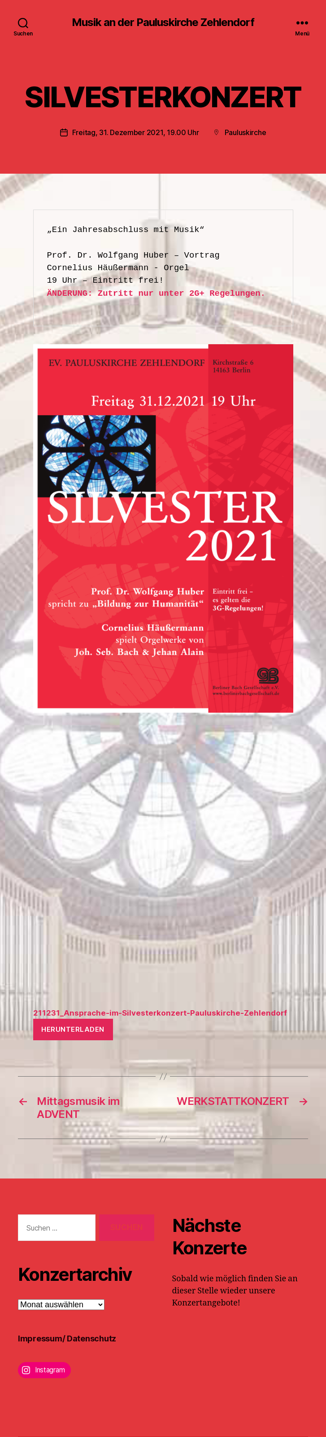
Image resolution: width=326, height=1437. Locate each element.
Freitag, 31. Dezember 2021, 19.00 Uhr (135, 132)
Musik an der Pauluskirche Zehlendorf (163, 22)
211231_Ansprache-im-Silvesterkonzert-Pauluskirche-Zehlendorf (160, 1012)
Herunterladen (72, 1029)
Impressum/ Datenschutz (67, 1338)
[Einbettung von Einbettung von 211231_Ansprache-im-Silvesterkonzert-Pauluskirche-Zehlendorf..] (163, 865)
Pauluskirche (245, 132)
